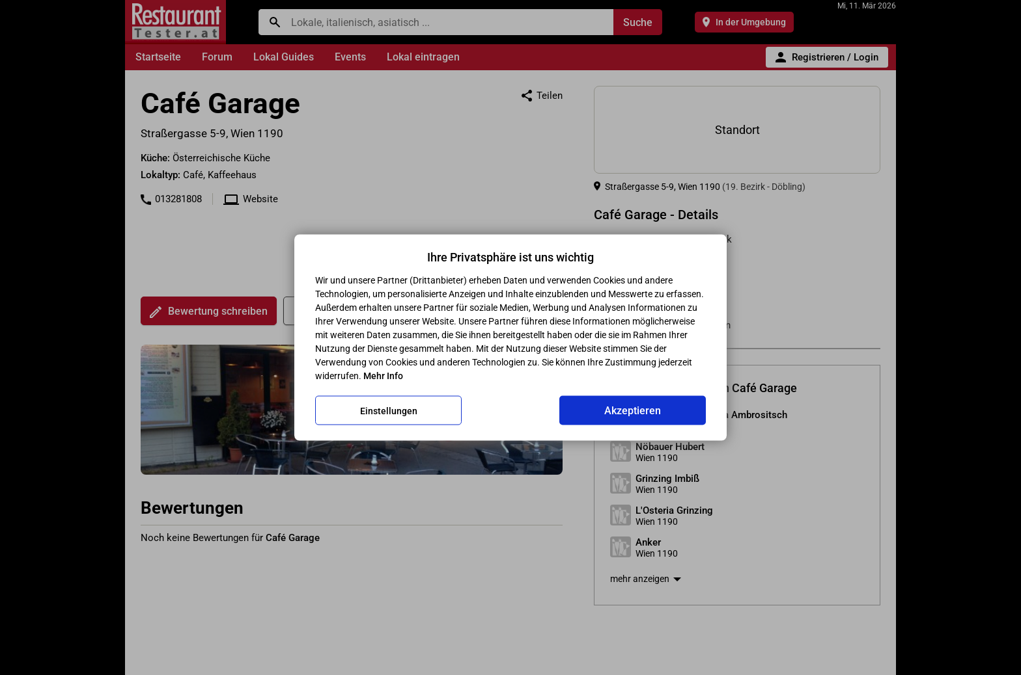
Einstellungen (388, 410)
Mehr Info (383, 376)
